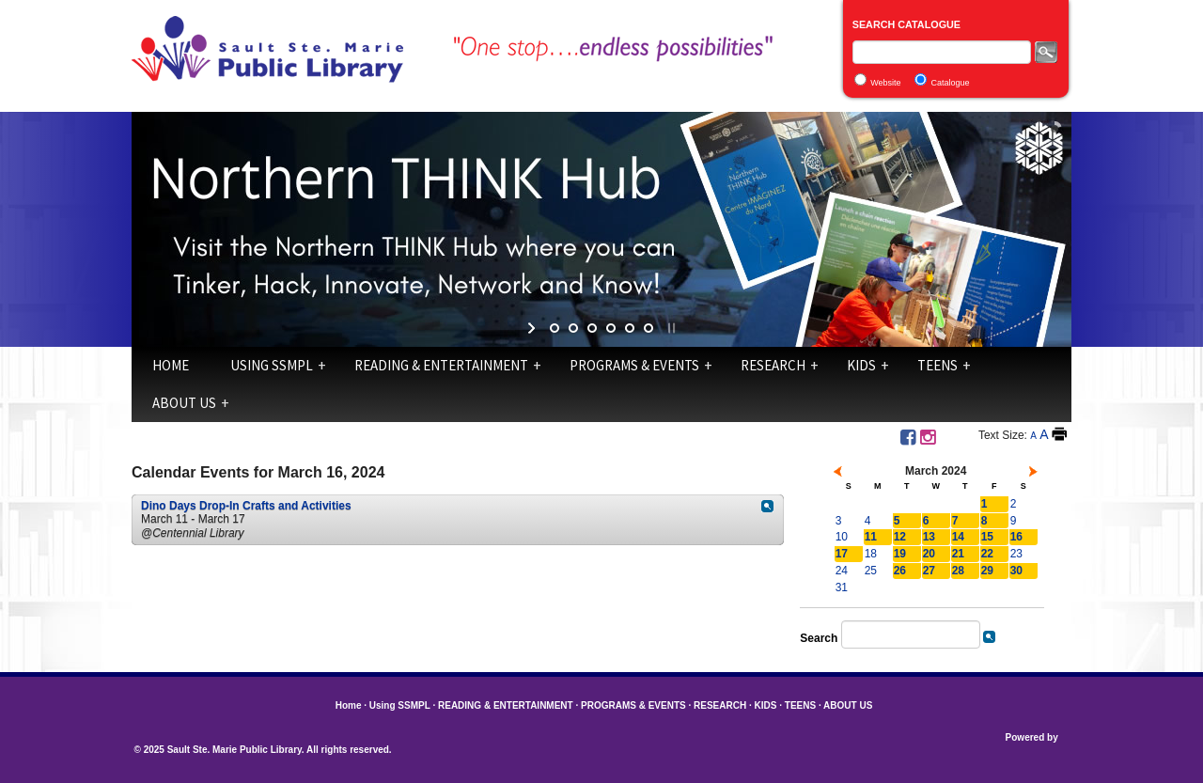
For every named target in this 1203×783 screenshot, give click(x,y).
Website (885, 82)
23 (1016, 553)
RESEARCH (773, 365)
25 (871, 570)
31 (842, 587)
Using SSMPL (271, 365)
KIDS (861, 365)
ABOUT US (184, 403)
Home (170, 365)
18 (871, 553)
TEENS (937, 365)
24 (842, 570)
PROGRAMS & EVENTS (634, 365)
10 (842, 536)
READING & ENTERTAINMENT (441, 365)
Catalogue (950, 82)
